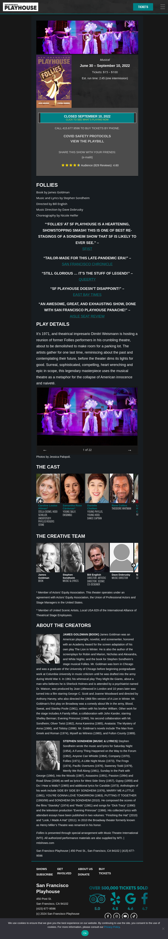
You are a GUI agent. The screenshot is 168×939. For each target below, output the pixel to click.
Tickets (143, 7)
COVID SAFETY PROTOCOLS (87, 136)
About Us (85, 869)
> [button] (133, 501)
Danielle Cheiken (92, 507)
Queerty (87, 279)
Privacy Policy (112, 926)
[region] (87, 502)
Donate (84, 874)
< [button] (41, 501)
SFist (87, 249)
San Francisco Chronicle (87, 264)
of (87, 450)
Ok (85, 933)
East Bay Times (87, 295)
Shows (41, 869)
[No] (163, 929)
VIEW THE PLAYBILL (87, 141)
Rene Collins (119, 505)
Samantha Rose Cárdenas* (72, 507)
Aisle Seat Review (87, 316)
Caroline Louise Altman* (47, 507)
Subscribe (44, 874)
